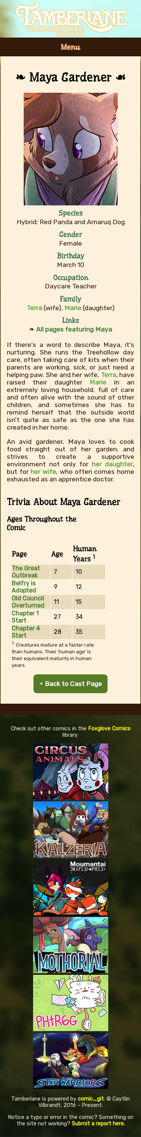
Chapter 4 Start (26, 632)
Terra (108, 374)
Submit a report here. (98, 1123)
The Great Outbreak (26, 572)
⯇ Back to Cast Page (70, 684)
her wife (43, 471)
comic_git (91, 1099)
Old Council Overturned (28, 602)
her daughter (112, 464)
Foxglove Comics (109, 728)
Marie (97, 382)
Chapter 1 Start (25, 617)
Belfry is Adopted (24, 587)
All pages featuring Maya (74, 329)
